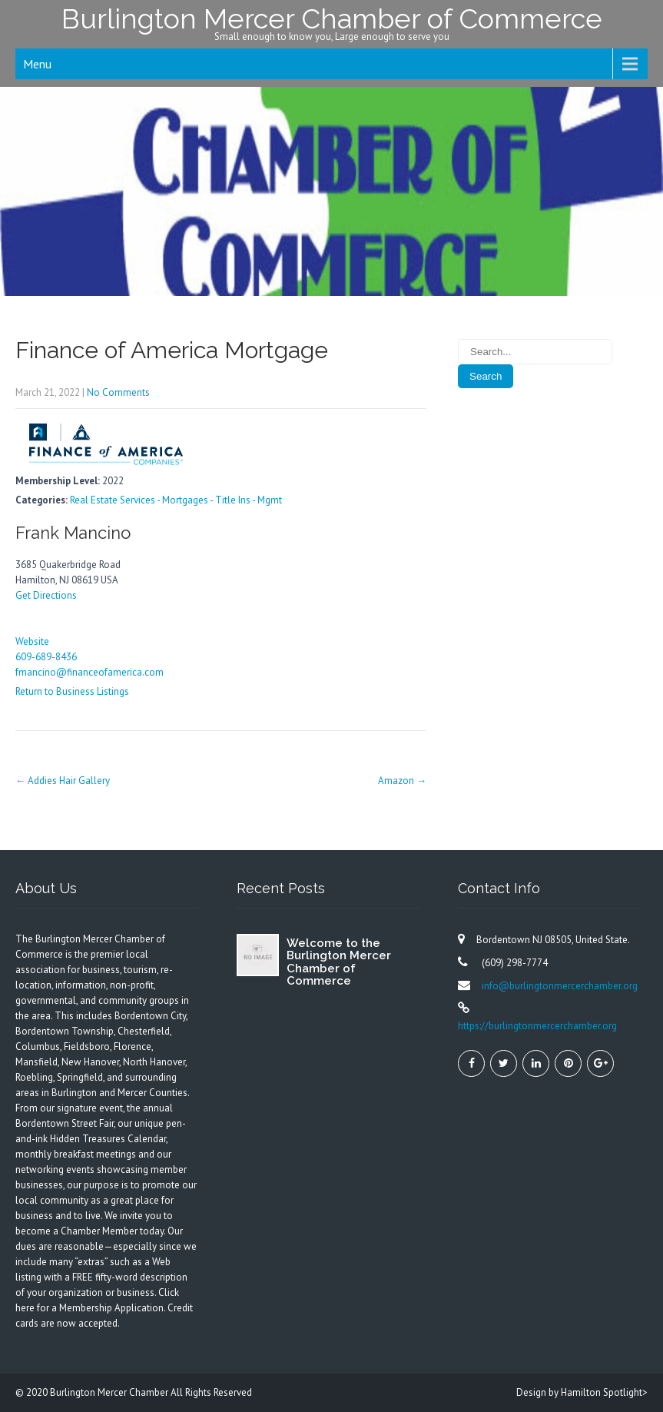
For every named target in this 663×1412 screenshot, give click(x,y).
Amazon (402, 780)
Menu (37, 63)
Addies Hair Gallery (62, 780)
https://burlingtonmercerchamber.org (537, 1025)
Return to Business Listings (72, 691)
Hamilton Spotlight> (604, 1392)
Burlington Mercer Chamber (110, 1392)
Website (32, 641)
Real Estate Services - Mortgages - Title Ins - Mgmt (176, 500)
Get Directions (46, 595)
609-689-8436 (46, 656)
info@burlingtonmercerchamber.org (560, 985)
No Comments (118, 392)
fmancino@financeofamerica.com (89, 672)
